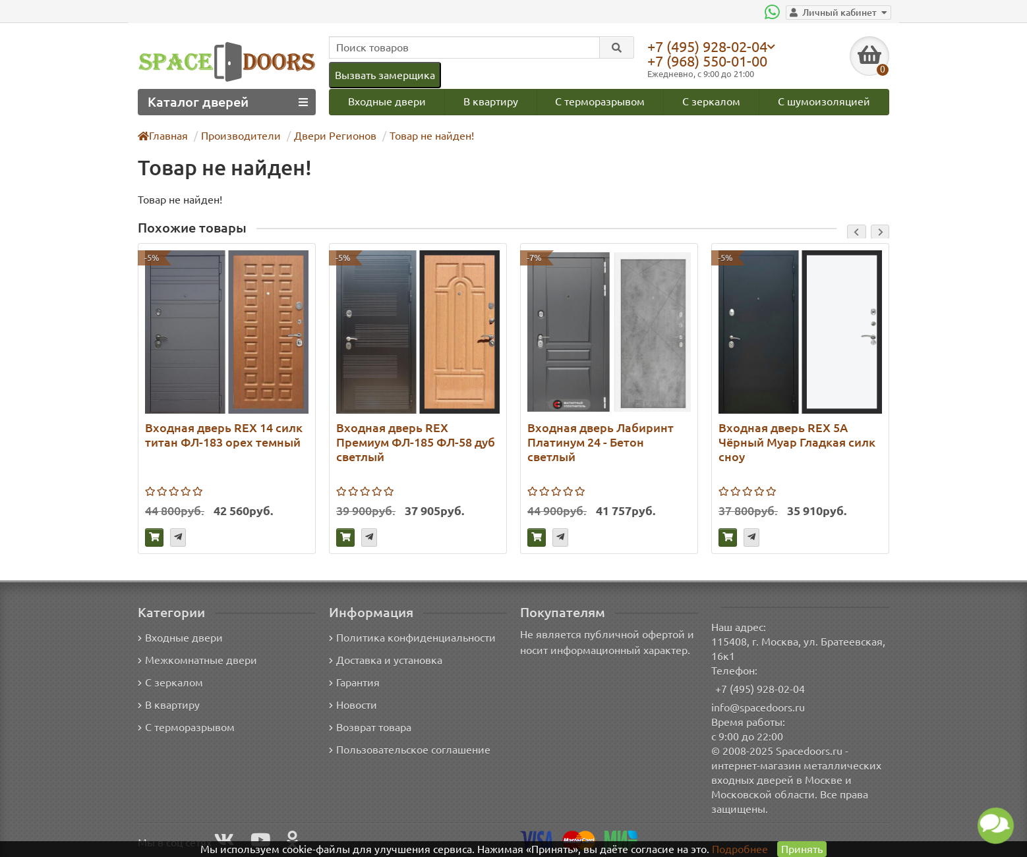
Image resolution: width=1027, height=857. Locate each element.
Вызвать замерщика (384, 74)
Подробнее (740, 848)
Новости (353, 705)
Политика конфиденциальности (410, 638)
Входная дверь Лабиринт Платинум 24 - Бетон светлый (598, 441)
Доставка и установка (385, 660)
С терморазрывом (600, 101)
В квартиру (490, 101)
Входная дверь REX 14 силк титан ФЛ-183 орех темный (224, 434)
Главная (163, 135)
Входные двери (386, 101)
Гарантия (355, 682)
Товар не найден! (422, 135)
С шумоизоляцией (824, 101)
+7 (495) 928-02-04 (710, 46)
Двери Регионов (328, 135)
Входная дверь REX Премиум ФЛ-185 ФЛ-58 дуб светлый (415, 441)
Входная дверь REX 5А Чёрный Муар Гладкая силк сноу (796, 441)
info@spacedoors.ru (758, 707)
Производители (240, 135)
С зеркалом (712, 101)
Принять (801, 848)
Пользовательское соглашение (408, 750)
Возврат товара (371, 727)
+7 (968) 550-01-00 (710, 61)
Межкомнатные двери (195, 660)
